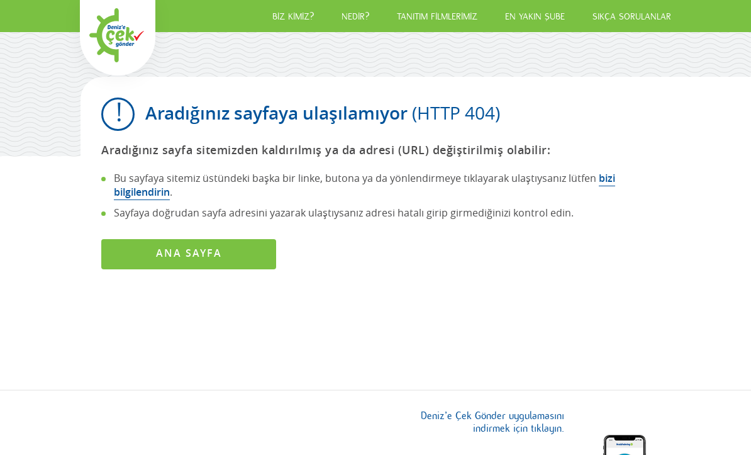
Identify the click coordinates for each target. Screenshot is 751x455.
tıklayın (546, 428)
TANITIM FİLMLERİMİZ (437, 16)
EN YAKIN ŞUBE (535, 16)
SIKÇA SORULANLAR (631, 16)
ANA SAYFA (189, 253)
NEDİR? (355, 16)
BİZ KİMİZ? (293, 16)
